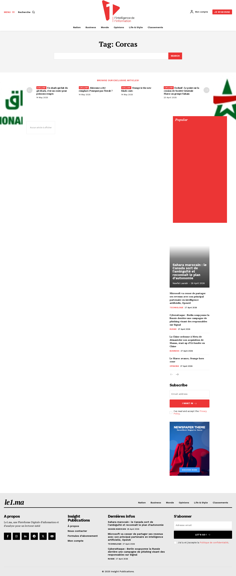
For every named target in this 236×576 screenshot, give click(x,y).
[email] (189, 394)
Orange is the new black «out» (136, 89)
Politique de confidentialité (214, 542)
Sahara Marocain (117, 529)
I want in (189, 403)
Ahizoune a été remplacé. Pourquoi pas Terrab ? (96, 89)
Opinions (174, 366)
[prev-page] (29, 90)
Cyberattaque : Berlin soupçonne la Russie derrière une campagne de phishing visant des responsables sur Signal (189, 319)
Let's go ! (203, 534)
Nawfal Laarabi (180, 283)
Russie (173, 329)
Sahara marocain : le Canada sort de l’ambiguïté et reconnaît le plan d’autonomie (189, 271)
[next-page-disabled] (206, 90)
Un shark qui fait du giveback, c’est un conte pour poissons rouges (52, 90)
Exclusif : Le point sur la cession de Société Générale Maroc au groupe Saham (181, 90)
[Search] (175, 56)
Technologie (176, 307)
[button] (27, 12)
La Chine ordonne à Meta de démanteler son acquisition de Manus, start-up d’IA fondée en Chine (187, 341)
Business (174, 351)
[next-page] (177, 374)
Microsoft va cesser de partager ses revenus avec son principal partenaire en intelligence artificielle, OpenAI (188, 298)
